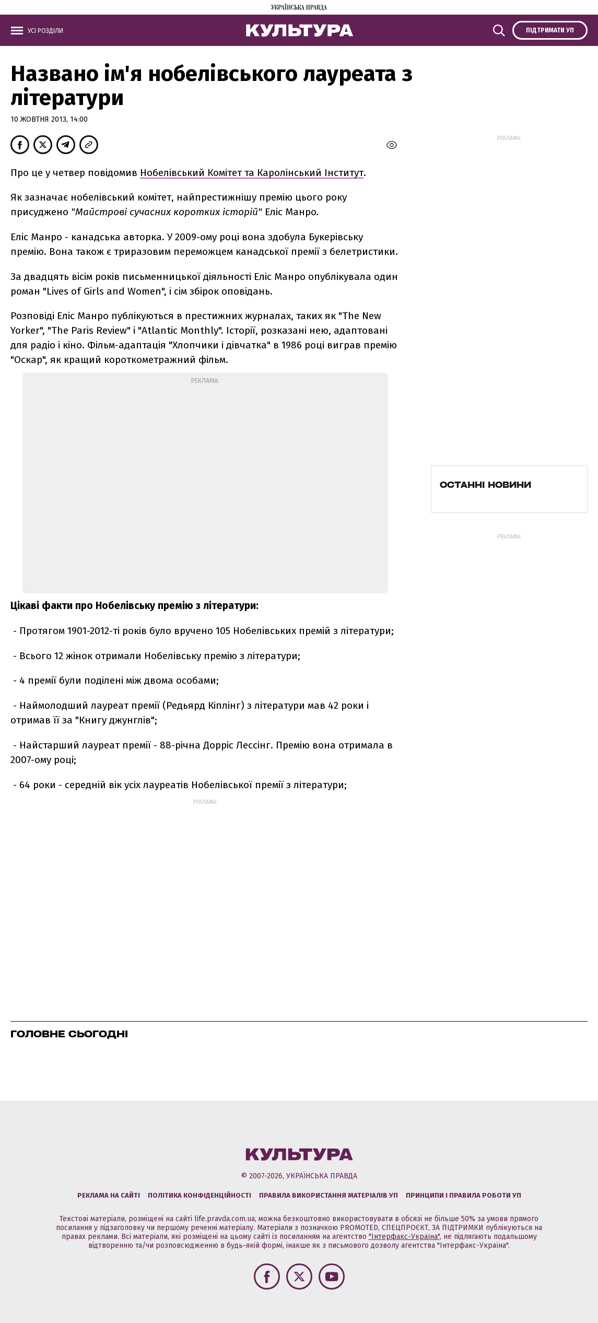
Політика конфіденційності (199, 1195)
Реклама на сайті (108, 1195)
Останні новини (485, 484)
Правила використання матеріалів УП (328, 1195)
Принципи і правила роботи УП (463, 1195)
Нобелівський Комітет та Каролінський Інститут (252, 173)
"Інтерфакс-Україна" (404, 1236)
